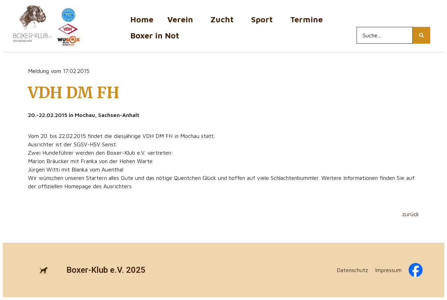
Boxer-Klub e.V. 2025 (106, 270)
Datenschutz (352, 270)
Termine (308, 19)
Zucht (224, 19)
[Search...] (385, 35)
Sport (263, 19)
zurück (410, 214)
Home (141, 19)
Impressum (388, 270)
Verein (182, 19)
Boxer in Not (154, 35)
